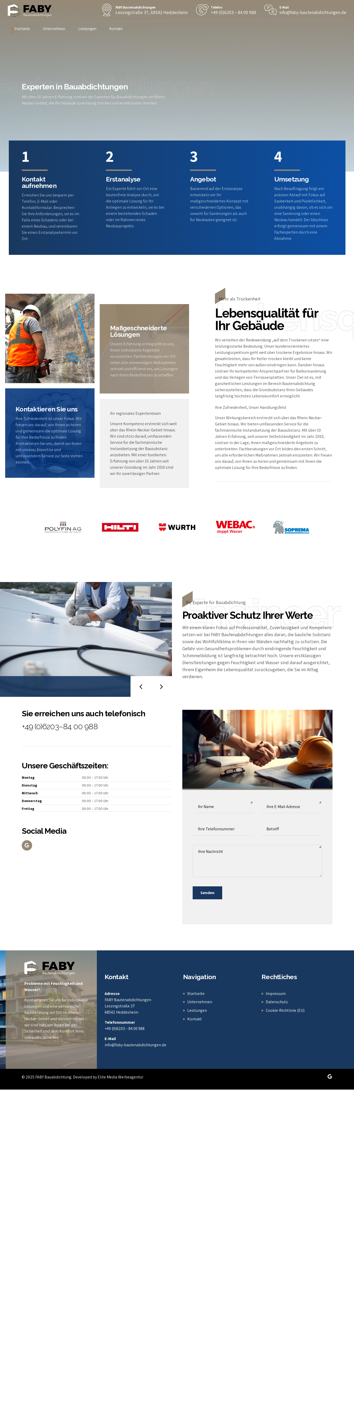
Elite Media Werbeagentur (120, 1077)
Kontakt (115, 28)
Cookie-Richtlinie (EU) (285, 1010)
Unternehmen (54, 28)
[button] (141, 686)
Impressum (276, 993)
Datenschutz (277, 1002)
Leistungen (87, 28)
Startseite (22, 28)
